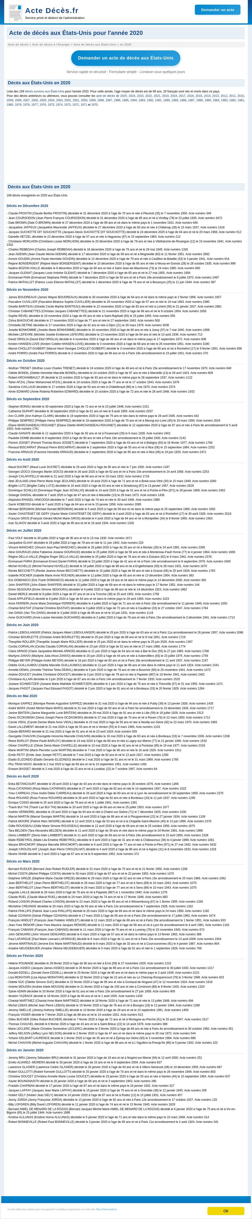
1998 (100, 98)
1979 (18, 103)
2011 (232, 94)
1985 (208, 98)
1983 (224, 98)
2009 (10, 98)
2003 (59, 98)
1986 (199, 98)
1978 (26, 103)
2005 (43, 98)
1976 (43, 103)
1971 (83, 103)
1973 (67, 103)
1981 (240, 98)
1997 (109, 98)
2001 (76, 98)
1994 (133, 98)
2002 (67, 98)
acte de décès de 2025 (111, 94)
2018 (174, 94)
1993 (142, 98)
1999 (92, 98)
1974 (59, 103)
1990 (166, 98)
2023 (140, 94)
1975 (51, 103)
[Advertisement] (126, 144)
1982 (232, 98)
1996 (117, 98)
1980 (10, 103)
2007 (26, 98)
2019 (165, 94)
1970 (94, 103)
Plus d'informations (165, 1211)
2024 (132, 94)
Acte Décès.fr (52, 10)
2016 (190, 94)
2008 (18, 98)
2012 (224, 94)
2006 (35, 98)
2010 (240, 94)
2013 (215, 94)
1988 (183, 98)
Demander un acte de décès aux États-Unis (125, 57)
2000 (84, 98)
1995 (125, 98)
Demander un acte (217, 10)
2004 (51, 98)
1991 (158, 98)
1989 (175, 98)
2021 (157, 94)
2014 (207, 94)
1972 (75, 103)
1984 (216, 98)
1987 (191, 98)
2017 (182, 94)
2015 (199, 94)
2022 (148, 94)
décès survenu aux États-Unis (44, 89)
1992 (150, 98)
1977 (34, 103)
